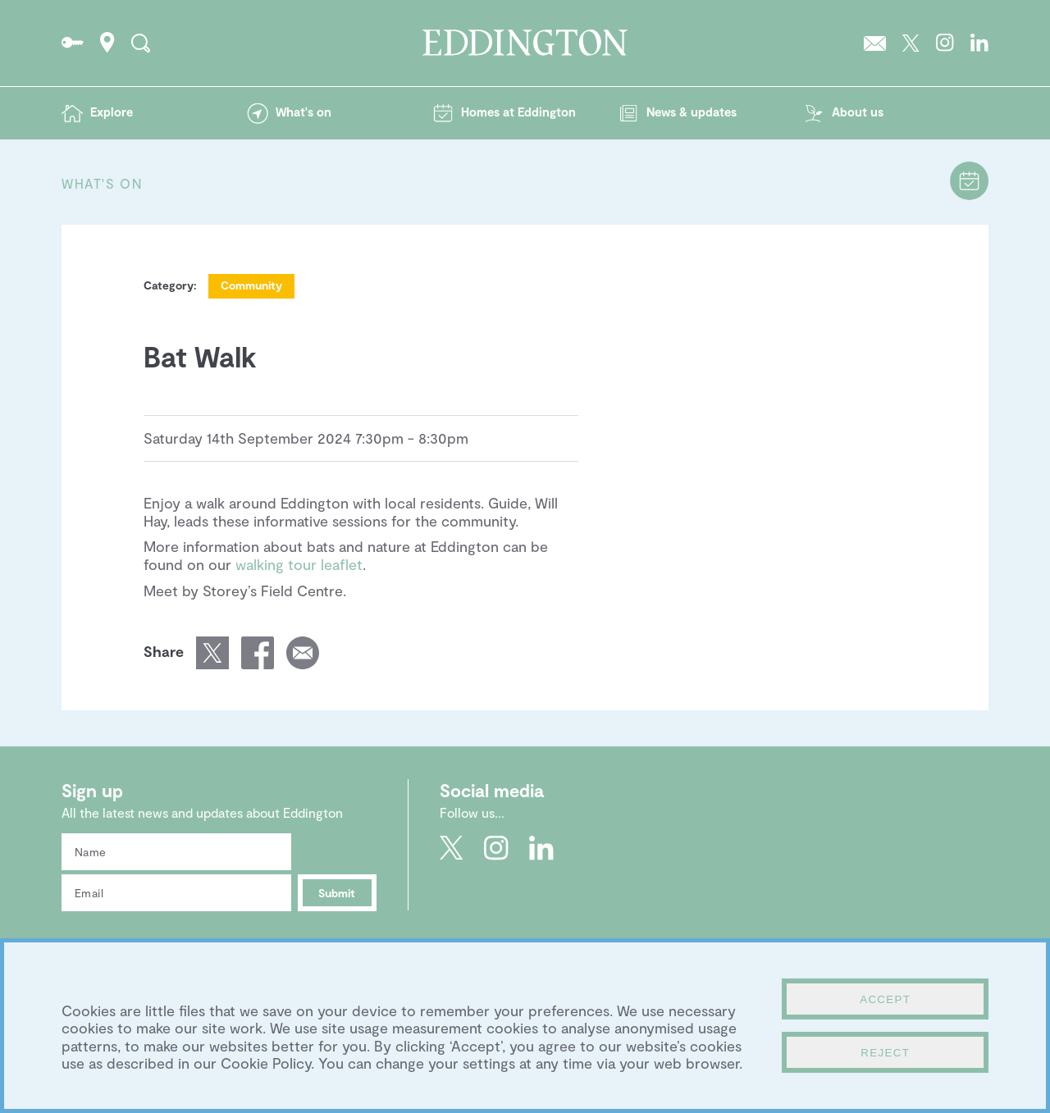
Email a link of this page (302, 652)
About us (857, 111)
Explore (111, 111)
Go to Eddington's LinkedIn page (979, 43)
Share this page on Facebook (257, 652)
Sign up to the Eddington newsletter (875, 43)
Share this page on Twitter (212, 652)
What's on (303, 111)
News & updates (691, 111)
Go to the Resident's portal (73, 43)
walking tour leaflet (299, 564)
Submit (336, 893)
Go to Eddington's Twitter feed (911, 43)
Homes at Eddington (518, 111)
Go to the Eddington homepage (525, 43)
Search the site (140, 43)
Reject (885, 1053)
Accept (885, 999)
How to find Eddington (107, 43)
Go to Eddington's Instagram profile (945, 43)
